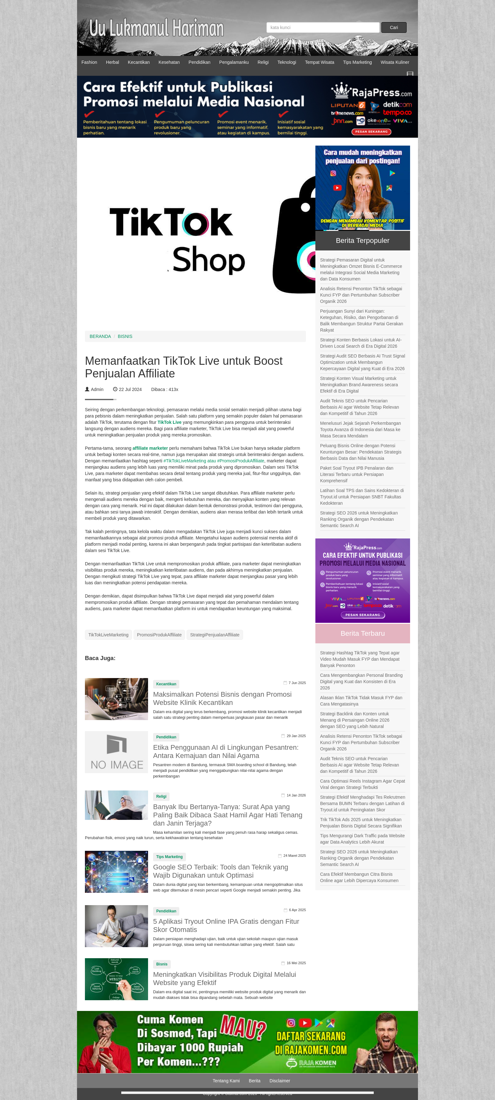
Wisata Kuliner (395, 62)
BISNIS (125, 336)
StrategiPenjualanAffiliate (214, 634)
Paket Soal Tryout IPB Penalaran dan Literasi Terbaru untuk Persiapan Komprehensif (356, 474)
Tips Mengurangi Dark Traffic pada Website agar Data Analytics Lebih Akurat (362, 839)
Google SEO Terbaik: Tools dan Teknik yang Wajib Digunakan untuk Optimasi (220, 871)
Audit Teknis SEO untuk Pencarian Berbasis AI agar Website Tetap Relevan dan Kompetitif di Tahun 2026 (359, 407)
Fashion (89, 62)
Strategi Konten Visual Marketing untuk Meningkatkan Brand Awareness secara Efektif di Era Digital (359, 385)
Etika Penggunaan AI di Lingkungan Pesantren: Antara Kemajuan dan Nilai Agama (226, 751)
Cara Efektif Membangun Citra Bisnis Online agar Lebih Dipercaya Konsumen (359, 877)
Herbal (112, 62)
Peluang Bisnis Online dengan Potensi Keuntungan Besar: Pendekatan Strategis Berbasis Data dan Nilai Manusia (361, 452)
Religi (263, 62)
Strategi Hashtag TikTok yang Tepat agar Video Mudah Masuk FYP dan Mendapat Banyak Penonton (360, 659)
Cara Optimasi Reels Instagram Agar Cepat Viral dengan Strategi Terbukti (362, 784)
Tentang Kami (226, 1080)
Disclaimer (280, 1080)
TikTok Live (170, 422)
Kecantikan (139, 62)
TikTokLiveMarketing (108, 634)
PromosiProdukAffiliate (159, 634)
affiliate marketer (151, 448)
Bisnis (162, 964)
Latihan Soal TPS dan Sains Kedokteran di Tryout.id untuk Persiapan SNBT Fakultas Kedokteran (362, 497)
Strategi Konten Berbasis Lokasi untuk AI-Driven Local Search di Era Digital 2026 (361, 343)
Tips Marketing (357, 62)
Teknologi (286, 62)
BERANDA (100, 336)
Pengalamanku (234, 62)
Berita (254, 1080)
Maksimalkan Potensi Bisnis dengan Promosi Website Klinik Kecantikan (222, 698)
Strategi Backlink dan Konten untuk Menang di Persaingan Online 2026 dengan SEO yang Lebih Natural (355, 720)
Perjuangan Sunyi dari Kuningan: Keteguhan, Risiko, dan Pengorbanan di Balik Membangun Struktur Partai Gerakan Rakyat (361, 321)
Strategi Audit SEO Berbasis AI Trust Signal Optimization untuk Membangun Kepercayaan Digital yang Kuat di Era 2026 (362, 362)
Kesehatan (169, 62)
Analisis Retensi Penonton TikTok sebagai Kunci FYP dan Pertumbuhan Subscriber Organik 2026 (361, 295)
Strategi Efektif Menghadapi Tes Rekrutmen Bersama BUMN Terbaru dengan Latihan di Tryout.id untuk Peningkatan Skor (362, 803)
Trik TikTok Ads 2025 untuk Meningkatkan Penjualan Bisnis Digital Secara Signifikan (361, 822)
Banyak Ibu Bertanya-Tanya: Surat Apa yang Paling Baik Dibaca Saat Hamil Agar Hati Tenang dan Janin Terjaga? (227, 815)
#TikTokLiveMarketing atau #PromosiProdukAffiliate (213, 460)
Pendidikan (199, 62)
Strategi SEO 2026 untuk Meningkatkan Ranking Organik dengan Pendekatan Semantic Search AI (359, 519)
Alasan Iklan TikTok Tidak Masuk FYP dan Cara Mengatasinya (361, 700)
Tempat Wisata (319, 62)
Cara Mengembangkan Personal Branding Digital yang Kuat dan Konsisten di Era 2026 (361, 681)
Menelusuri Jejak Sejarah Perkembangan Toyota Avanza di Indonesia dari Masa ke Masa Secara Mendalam (360, 429)
